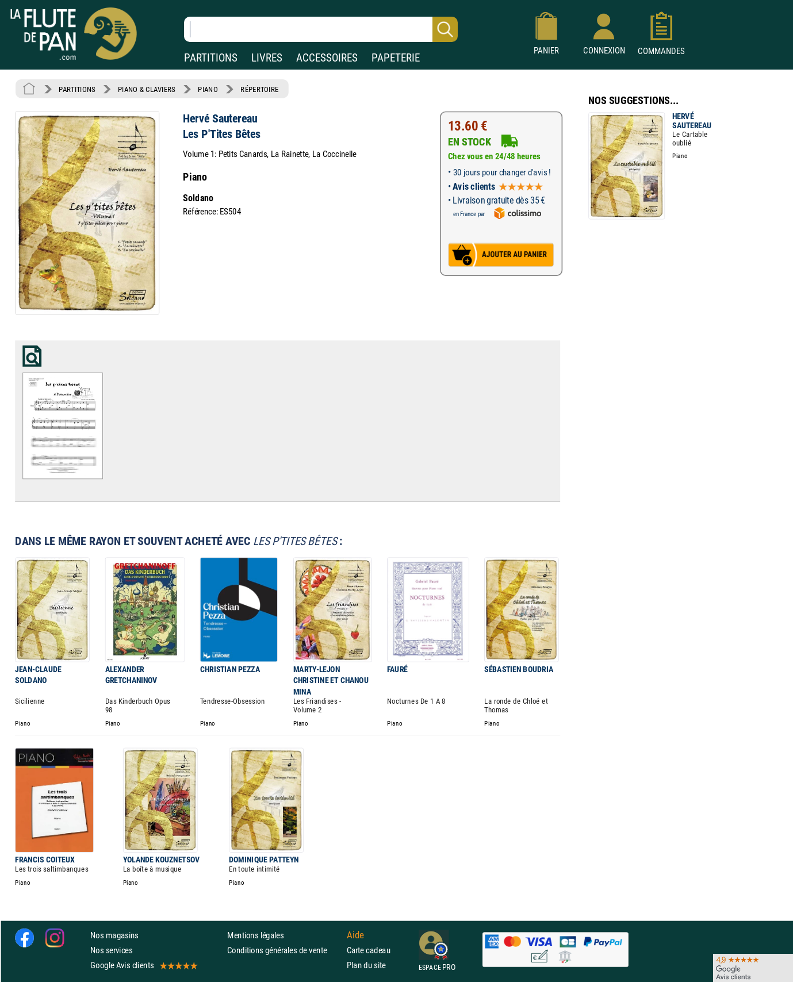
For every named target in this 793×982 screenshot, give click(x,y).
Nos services (111, 950)
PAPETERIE (395, 57)
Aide (355, 935)
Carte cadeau (368, 950)
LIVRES (266, 57)
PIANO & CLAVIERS (146, 89)
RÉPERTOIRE (259, 89)
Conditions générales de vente (284, 950)
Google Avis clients (143, 965)
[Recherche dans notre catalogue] (321, 29)
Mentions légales (255, 935)
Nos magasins (114, 935)
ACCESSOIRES (327, 57)
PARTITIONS (210, 57)
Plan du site (366, 965)
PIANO (207, 89)
